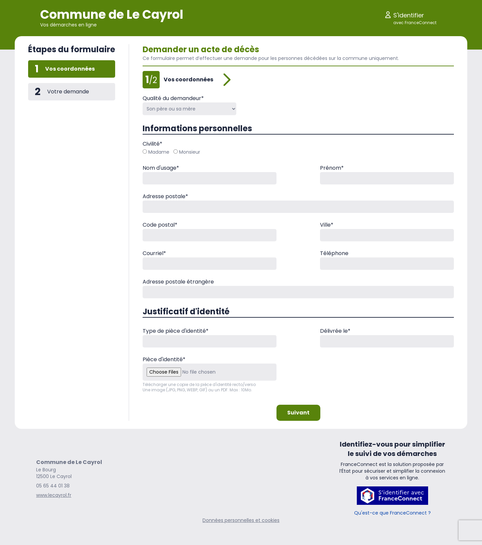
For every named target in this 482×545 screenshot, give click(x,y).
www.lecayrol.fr (53, 495)
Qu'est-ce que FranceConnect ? (392, 513)
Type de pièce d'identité (176, 331)
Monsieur (186, 152)
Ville (326, 225)
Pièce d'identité (164, 359)
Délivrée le (335, 331)
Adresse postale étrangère (178, 282)
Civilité (152, 144)
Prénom (332, 168)
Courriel (154, 253)
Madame (156, 152)
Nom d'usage (161, 168)
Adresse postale (165, 196)
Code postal (160, 225)
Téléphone (334, 253)
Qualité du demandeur (173, 98)
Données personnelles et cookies (241, 520)
